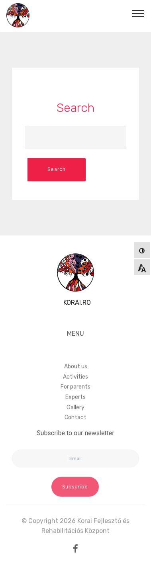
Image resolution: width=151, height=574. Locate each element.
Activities (75, 387)
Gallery (75, 417)
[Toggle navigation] (138, 13)
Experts (75, 407)
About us (75, 377)
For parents (75, 397)
